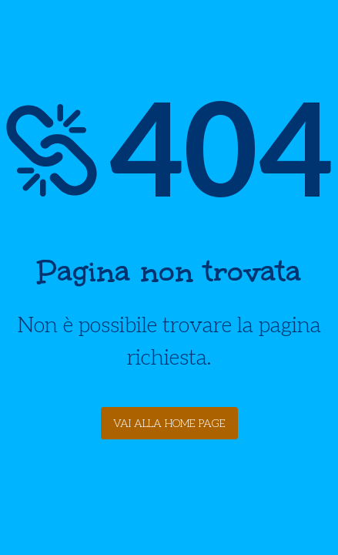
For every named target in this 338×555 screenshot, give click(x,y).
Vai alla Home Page (169, 423)
